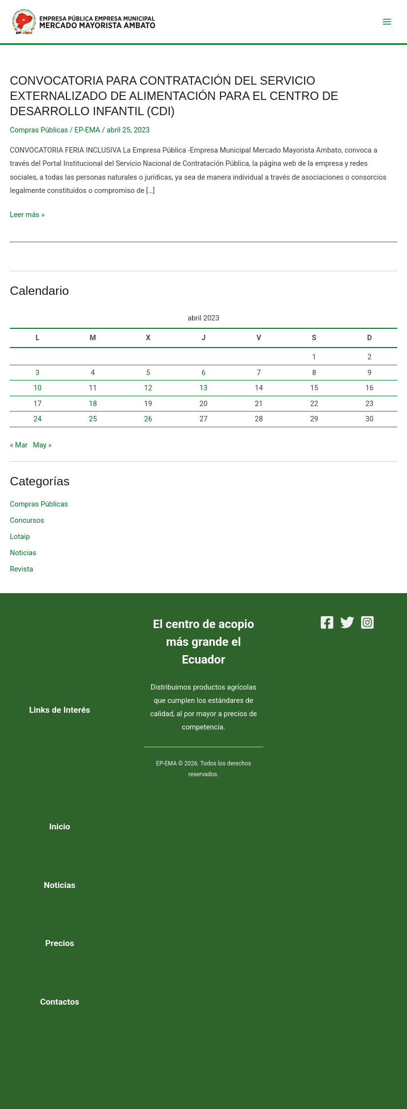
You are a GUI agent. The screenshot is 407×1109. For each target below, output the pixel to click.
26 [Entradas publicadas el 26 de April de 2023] (148, 418)
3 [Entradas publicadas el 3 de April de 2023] (37, 372)
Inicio (59, 826)
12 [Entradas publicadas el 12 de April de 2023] (148, 387)
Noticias (23, 552)
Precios (59, 943)
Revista (21, 569)
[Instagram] (367, 622)
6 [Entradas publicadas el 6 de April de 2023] (203, 372)
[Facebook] (327, 622)
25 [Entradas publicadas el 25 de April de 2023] (92, 418)
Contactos (59, 1002)
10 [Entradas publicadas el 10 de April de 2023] (37, 387)
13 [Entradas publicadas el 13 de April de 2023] (203, 387)
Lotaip (20, 536)
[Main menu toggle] (386, 21)
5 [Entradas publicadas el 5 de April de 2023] (148, 372)
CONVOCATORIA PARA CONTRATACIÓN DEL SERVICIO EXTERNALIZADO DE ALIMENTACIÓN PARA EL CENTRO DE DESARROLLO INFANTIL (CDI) (174, 96)
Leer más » (27, 215)
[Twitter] (347, 622)
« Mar (19, 445)
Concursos (27, 520)
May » (42, 445)
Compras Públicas (39, 130)
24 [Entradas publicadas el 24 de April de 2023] (37, 418)
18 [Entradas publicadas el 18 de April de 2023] (92, 403)
